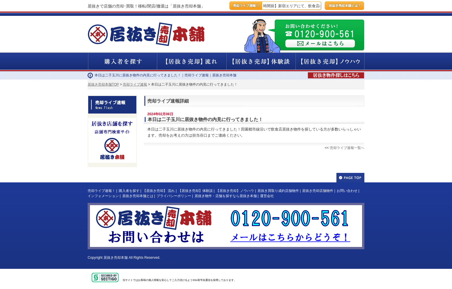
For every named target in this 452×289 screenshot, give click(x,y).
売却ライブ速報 (135, 84)
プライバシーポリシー (174, 196)
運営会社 (267, 196)
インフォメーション (103, 196)
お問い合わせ (347, 191)
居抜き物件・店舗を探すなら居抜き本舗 (226, 196)
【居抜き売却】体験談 (195, 191)
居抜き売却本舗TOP (103, 84)
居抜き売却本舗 (115, 258)
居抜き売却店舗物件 (317, 191)
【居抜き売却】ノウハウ (235, 191)
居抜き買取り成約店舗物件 (278, 191)
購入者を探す (129, 191)
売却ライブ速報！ (101, 191)
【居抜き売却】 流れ (159, 191)
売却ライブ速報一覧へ (347, 148)
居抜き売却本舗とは (137, 196)
